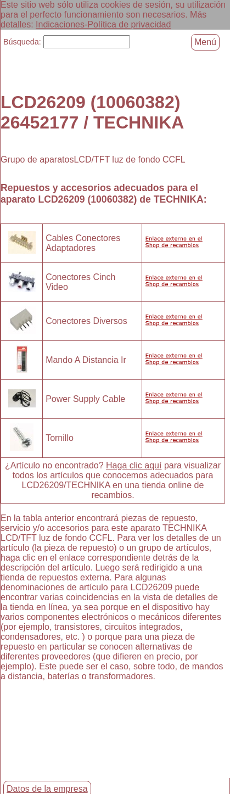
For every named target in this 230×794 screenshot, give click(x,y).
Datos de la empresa (47, 788)
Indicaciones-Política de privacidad (103, 24)
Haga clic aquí (133, 464)
